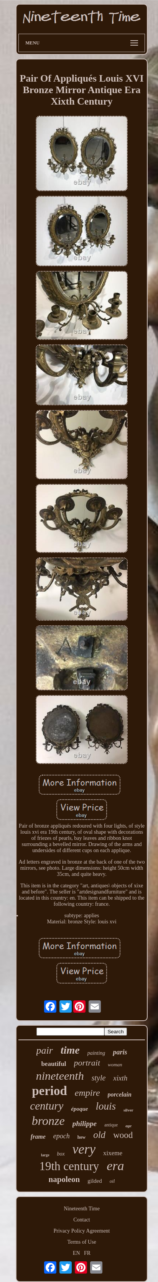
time (70, 1050)
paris (120, 1052)
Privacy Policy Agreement (82, 1231)
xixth (120, 1078)
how (81, 1137)
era (115, 1166)
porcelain (120, 1094)
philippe (84, 1124)
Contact (81, 1220)
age (128, 1125)
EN (76, 1253)
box (61, 1154)
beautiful (53, 1063)
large (45, 1155)
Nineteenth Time (82, 1209)
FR (87, 1253)
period (49, 1091)
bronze (48, 1121)
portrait (87, 1062)
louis (105, 1106)
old (99, 1135)
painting (96, 1053)
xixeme (112, 1153)
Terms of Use (81, 1242)
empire (87, 1093)
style (99, 1078)
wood (123, 1135)
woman (115, 1064)
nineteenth (60, 1075)
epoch (61, 1136)
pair (44, 1050)
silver (128, 1110)
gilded (94, 1181)
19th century (69, 1166)
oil (112, 1181)
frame (38, 1136)
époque (79, 1109)
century (46, 1106)
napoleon (64, 1179)
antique (111, 1125)
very (83, 1149)
